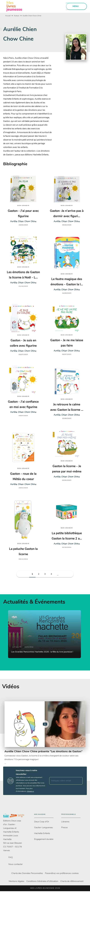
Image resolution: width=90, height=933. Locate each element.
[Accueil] (14, 6)
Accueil (8, 16)
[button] (32, 574)
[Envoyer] (79, 781)
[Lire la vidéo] (45, 724)
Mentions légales (16, 881)
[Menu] (76, 6)
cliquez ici (30, 791)
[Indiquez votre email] (62, 780)
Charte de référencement (71, 881)
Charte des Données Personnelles (27, 873)
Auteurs (16, 16)
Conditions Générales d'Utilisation (42, 881)
